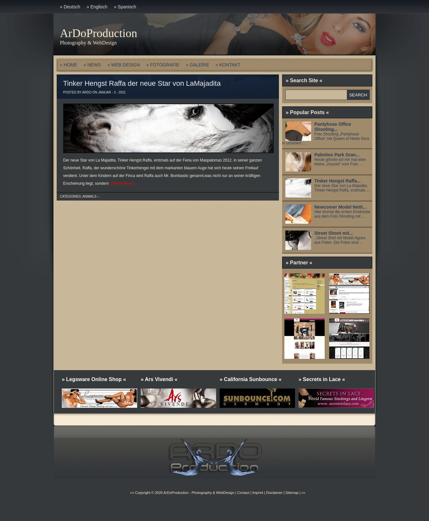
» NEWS (92, 64)
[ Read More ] (121, 183)
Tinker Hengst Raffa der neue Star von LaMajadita (142, 83)
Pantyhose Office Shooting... (332, 127)
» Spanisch (125, 6)
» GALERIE (197, 64)
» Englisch (97, 6)
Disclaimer (274, 493)
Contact (243, 493)
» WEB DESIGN (123, 64)
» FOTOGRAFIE (163, 64)
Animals (89, 196)
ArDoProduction (98, 33)
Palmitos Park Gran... (337, 154)
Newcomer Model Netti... (340, 207)
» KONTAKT (227, 64)
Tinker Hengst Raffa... (337, 180)
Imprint (257, 493)
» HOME (68, 64)
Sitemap (291, 493)
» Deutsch (70, 6)
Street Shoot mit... (333, 233)
